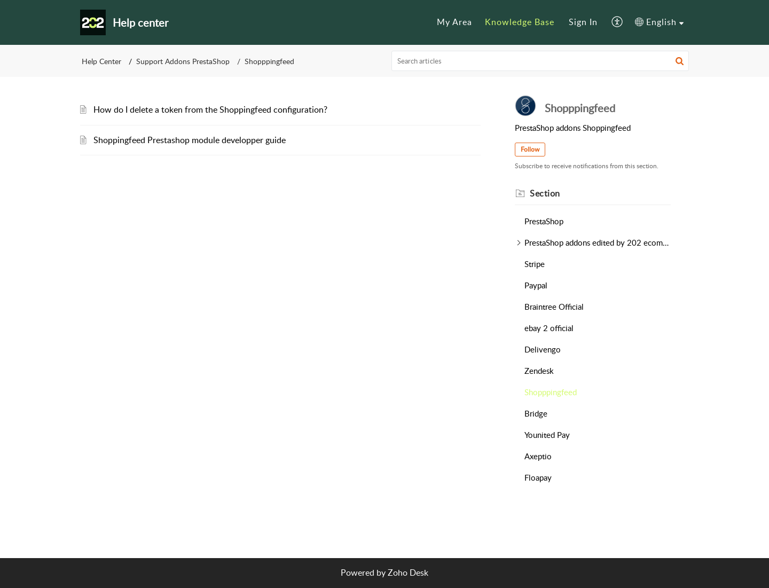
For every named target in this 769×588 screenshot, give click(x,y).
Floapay (538, 477)
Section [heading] (545, 193)
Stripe (534, 263)
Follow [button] (530, 149)
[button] (618, 22)
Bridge (535, 413)
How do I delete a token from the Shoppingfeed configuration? (210, 109)
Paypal (535, 285)
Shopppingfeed (550, 392)
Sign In (583, 22)
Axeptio (538, 456)
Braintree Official (554, 306)
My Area (454, 22)
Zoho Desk (408, 572)
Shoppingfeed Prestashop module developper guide (189, 140)
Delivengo (542, 349)
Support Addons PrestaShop (183, 61)
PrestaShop (543, 221)
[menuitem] (454, 22)
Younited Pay (547, 434)
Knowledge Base (519, 22)
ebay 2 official (549, 328)
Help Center (101, 61)
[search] (540, 61)
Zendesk (539, 370)
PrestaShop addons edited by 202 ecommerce (597, 242)
